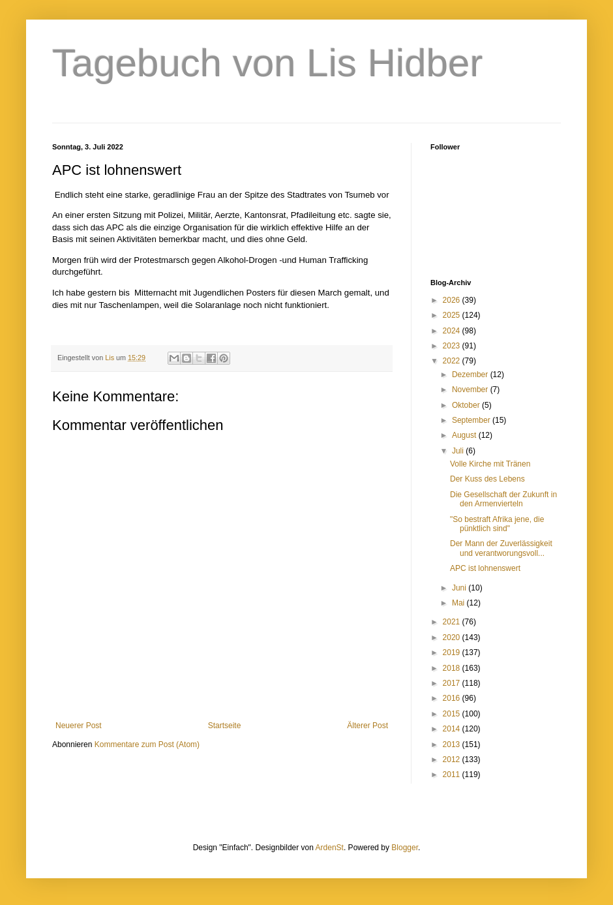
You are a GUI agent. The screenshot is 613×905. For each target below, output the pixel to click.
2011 (452, 774)
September (472, 420)
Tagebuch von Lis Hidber (267, 63)
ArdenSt (330, 847)
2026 (452, 300)
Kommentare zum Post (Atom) (147, 744)
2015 (452, 713)
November (471, 389)
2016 (452, 698)
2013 (452, 744)
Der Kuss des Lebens (487, 478)
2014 (452, 728)
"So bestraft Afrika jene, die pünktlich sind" (497, 524)
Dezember (471, 374)
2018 (452, 668)
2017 (452, 683)
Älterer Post (367, 725)
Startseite (224, 725)
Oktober (467, 405)
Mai (459, 602)
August (465, 435)
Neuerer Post (78, 725)
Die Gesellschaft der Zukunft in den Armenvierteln (503, 499)
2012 (452, 759)
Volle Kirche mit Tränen (490, 463)
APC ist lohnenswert (485, 568)
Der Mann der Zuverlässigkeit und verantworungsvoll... (501, 548)
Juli (459, 450)
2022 (452, 360)
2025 (452, 315)
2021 (452, 621)
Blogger (404, 847)
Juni (460, 587)
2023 (452, 345)
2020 (452, 637)
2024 (452, 330)
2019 (452, 652)
